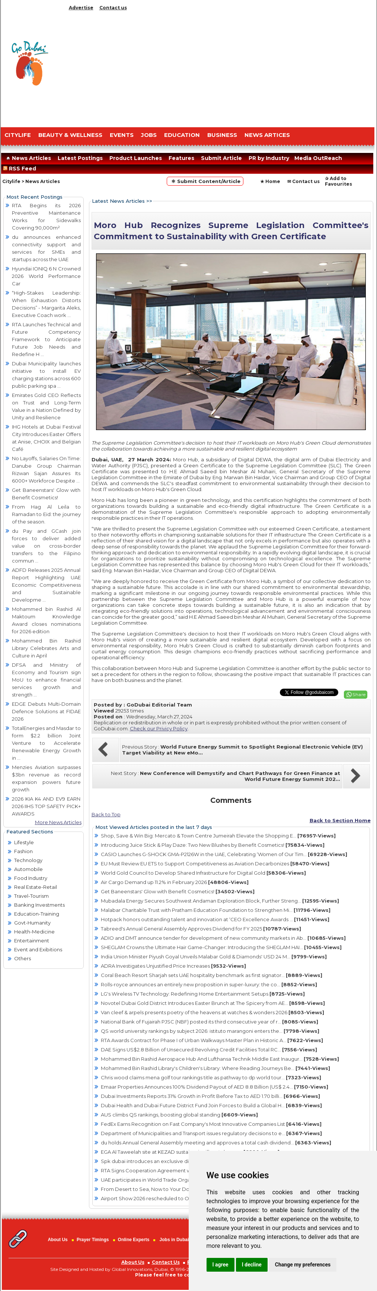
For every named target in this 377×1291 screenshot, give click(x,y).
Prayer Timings (93, 1239)
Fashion (23, 851)
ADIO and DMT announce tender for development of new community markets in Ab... (223, 938)
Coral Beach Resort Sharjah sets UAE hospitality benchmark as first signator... (211, 975)
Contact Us (166, 1262)
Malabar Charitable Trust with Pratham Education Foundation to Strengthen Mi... (215, 910)
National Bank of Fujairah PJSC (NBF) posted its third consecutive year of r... (209, 1022)
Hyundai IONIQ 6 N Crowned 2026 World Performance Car (46, 276)
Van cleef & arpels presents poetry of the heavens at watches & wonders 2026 (212, 1012)
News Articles (27, 158)
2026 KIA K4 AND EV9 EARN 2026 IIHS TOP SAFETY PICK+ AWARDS (46, 806)
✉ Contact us (303, 181)
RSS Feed (21, 168)
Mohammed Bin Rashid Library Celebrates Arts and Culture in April (46, 648)
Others (22, 958)
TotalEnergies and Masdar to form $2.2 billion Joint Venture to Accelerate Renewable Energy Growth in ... (46, 743)
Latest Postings (80, 158)
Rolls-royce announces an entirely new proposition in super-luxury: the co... (209, 984)
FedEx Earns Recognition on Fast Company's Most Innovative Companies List (211, 1124)
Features (181, 158)
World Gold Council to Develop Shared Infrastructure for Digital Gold (203, 873)
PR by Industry (269, 158)
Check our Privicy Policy (159, 728)
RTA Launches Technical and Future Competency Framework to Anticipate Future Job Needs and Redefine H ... (46, 339)
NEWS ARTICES (267, 134)
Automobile (28, 869)
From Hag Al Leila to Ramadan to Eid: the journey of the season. (46, 514)
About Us (57, 1239)
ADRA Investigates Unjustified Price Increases (173, 966)
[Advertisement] (220, 67)
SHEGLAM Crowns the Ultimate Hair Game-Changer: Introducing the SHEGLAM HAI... (221, 947)
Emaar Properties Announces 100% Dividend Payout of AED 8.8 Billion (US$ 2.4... (214, 1087)
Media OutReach (318, 158)
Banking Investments (39, 905)
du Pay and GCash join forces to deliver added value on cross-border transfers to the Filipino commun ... (46, 546)
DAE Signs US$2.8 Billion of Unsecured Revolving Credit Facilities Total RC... (209, 1050)
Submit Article (221, 158)
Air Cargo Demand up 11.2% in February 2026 (175, 882)
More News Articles (58, 822)
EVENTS (122, 134)
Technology (28, 860)
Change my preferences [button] (302, 1265)
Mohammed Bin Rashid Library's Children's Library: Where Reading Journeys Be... (215, 1068)
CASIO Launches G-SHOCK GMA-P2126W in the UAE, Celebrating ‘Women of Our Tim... (224, 854)
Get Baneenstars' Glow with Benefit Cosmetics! (178, 891)
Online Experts (134, 1239)
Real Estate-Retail (35, 887)
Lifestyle (24, 842)
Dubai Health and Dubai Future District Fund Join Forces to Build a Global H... (211, 1105)
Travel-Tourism (31, 896)
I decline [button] (252, 1265)
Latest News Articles (118, 201)
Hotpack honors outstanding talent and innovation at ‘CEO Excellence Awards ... (215, 919)
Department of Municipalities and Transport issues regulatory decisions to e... (211, 1133)
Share (359, 694)
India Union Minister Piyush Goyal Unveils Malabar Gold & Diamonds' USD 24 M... (214, 957)
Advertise (81, 7)
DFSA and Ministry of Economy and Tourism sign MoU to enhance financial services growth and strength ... (46, 680)
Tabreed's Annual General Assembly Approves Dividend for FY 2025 (201, 929)
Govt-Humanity (32, 923)
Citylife (11, 181)
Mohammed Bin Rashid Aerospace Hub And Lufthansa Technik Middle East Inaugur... (220, 1059)
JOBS (149, 134)
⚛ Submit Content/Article (205, 181)
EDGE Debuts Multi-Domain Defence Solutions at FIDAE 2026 (46, 711)
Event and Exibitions (38, 949)
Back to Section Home (340, 820)
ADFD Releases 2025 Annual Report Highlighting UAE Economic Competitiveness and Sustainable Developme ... (46, 585)
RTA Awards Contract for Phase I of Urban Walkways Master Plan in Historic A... (212, 1040)
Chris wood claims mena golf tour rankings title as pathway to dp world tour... (211, 1077)
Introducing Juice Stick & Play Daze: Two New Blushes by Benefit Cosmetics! (213, 845)
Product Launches (135, 158)
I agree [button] (221, 1265)
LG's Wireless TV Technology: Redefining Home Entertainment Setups (203, 994)
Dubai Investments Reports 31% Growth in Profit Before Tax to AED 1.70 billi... (210, 1096)
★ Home (270, 181)
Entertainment (31, 941)
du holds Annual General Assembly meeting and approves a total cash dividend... (216, 1143)
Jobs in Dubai (174, 1239)
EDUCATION (182, 134)
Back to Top (106, 814)
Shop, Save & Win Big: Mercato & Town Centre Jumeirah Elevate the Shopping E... (218, 836)
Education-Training (36, 914)
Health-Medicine (34, 932)
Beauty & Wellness (70, 134)
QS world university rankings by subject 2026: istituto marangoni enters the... (210, 1031)
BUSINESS (222, 134)
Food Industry (30, 878)
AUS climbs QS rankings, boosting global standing (179, 1115)
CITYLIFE (17, 134)
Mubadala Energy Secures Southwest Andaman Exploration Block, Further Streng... (220, 901)
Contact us (113, 7)
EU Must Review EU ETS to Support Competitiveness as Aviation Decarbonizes (215, 863)
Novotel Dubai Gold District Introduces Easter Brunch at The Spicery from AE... (213, 1003)
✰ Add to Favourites (338, 181)
